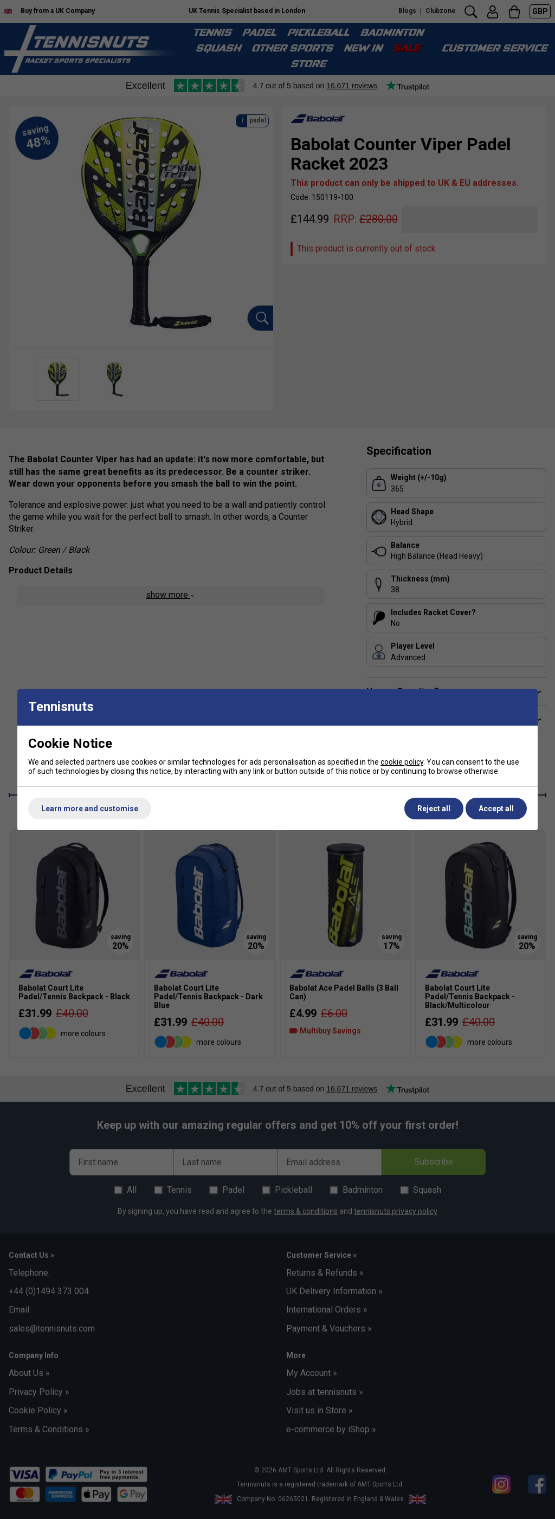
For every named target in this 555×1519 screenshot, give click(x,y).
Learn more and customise (89, 808)
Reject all (433, 808)
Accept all (496, 808)
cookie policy (401, 762)
